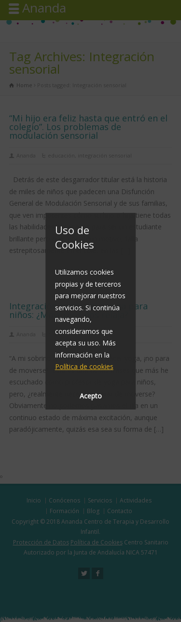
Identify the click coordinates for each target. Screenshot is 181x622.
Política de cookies (84, 366)
